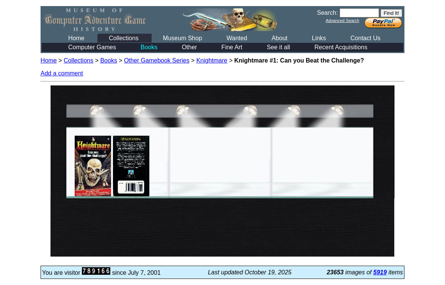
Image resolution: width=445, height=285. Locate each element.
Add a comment (62, 73)
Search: (327, 12)
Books (149, 47)
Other (189, 47)
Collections (123, 38)
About (279, 38)
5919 (380, 272)
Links (319, 38)
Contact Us (366, 38)
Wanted (236, 38)
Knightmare (211, 60)
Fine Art (231, 47)
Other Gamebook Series (157, 60)
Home (76, 38)
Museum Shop (182, 38)
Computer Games (92, 47)
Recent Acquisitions (341, 47)
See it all (278, 47)
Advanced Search (342, 20)
